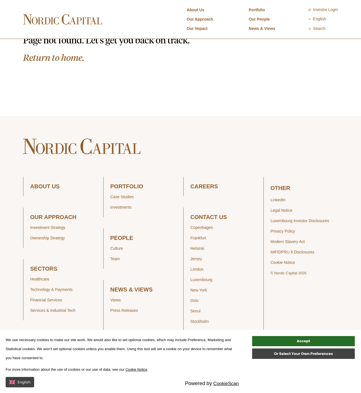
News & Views (262, 28)
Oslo (194, 319)
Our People (259, 19)
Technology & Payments (51, 308)
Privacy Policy (282, 249)
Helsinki (197, 266)
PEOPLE (121, 256)
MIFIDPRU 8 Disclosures (292, 270)
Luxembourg (201, 298)
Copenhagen (201, 246)
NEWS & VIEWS (131, 308)
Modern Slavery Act (287, 260)
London (197, 287)
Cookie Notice (282, 281)
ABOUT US (45, 205)
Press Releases (124, 328)
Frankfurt (198, 256)
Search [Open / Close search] (317, 28)
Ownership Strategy (47, 256)
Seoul (195, 329)
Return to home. (53, 75)
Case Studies (122, 215)
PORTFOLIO (126, 205)
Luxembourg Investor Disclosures (299, 239)
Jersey (196, 277)
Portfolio (257, 10)
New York (198, 308)
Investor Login (323, 10)
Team (115, 277)
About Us (195, 10)
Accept (303, 352)
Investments (120, 225)
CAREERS (204, 205)
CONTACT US (208, 236)
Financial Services (46, 318)
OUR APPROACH (53, 236)
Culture (116, 266)
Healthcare (39, 297)
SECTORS (43, 287)
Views (115, 318)
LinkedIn (277, 218)
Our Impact (197, 28)
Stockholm (199, 339)
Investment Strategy (47, 246)
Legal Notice (281, 228)
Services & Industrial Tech (53, 328)
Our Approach (200, 19)
